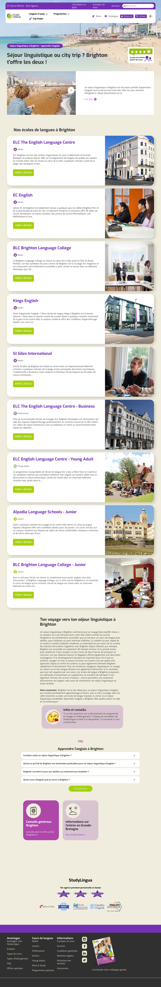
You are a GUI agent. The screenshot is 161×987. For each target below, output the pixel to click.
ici (114, 719)
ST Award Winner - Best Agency (22, 5)
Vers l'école (23, 172)
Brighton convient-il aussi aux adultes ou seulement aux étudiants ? (56, 771)
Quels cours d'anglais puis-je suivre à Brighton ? (46, 779)
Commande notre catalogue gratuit (109, 969)
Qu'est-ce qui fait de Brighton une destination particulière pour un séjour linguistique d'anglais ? (69, 763)
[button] (71, 90)
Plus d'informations (75, 834)
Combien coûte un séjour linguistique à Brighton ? (47, 755)
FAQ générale (80, 788)
